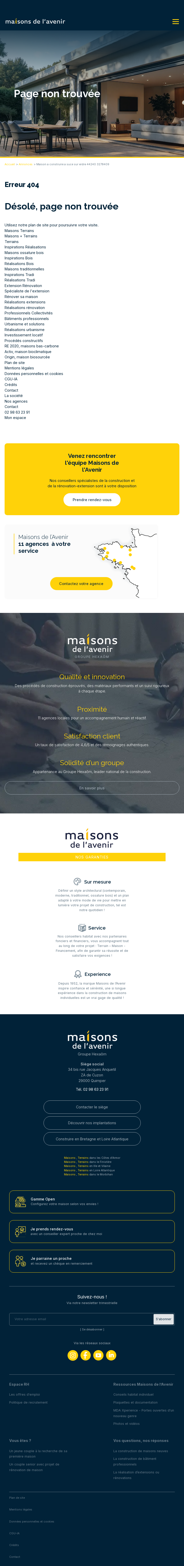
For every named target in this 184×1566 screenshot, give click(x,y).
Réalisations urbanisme (25, 329)
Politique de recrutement (28, 1402)
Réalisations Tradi (20, 280)
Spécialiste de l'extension (27, 291)
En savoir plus (92, 788)
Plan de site (15, 362)
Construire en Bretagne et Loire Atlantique (92, 1139)
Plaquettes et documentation (135, 1402)
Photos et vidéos (126, 1424)
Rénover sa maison (21, 296)
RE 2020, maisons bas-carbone (32, 346)
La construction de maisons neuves (140, 1451)
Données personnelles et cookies (34, 373)
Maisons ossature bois (24, 252)
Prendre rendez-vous (92, 500)
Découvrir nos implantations (92, 1123)
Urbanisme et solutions (25, 324)
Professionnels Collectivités (29, 313)
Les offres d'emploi (24, 1394)
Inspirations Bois (19, 258)
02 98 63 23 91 (17, 412)
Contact (11, 390)
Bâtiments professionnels (27, 318)
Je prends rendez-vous (51, 1229)
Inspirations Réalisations (25, 247)
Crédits (11, 384)
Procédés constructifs (24, 340)
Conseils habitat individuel (133, 1394)
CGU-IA (11, 379)
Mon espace (15, 417)
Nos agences (16, 401)
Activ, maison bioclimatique (28, 351)
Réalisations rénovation (25, 307)
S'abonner (163, 1319)
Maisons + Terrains (21, 236)
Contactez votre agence (81, 583)
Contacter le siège (92, 1107)
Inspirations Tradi (19, 274)
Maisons (70, 1158)
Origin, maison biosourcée (27, 357)
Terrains (12, 241)
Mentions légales (19, 368)
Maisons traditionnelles (24, 269)
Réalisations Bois (19, 263)
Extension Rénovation (23, 285)
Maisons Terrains (19, 230)
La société (14, 395)
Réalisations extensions (25, 302)
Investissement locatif (24, 335)
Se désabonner (92, 1329)
